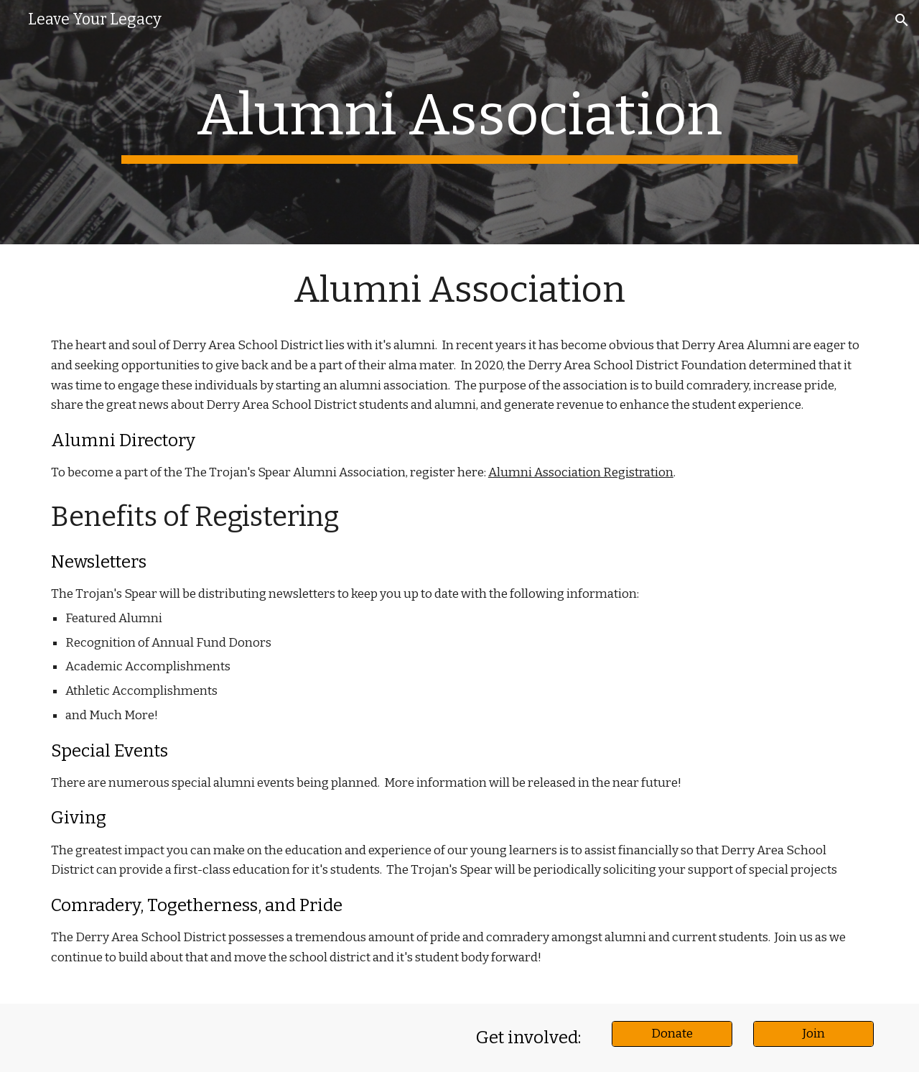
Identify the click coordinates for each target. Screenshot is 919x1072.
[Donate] (672, 1033)
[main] (459, 122)
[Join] (813, 1033)
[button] (902, 20)
